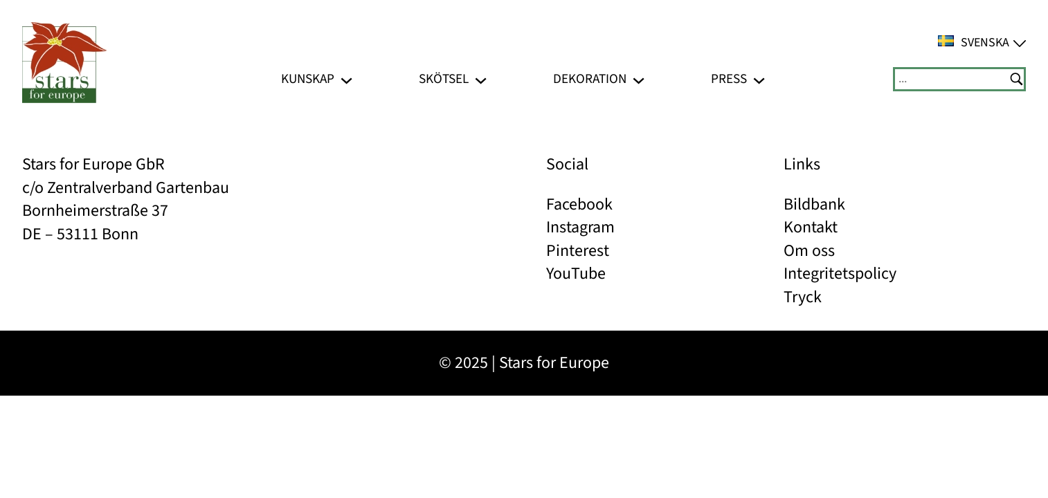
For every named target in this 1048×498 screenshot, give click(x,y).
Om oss (809, 251)
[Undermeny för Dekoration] (638, 79)
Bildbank (814, 204)
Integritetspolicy (840, 273)
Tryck (803, 297)
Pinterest (577, 251)
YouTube (576, 273)
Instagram (580, 227)
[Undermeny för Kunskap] (346, 79)
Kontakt (811, 227)
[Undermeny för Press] (759, 79)
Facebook (579, 204)
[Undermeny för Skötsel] (480, 79)
